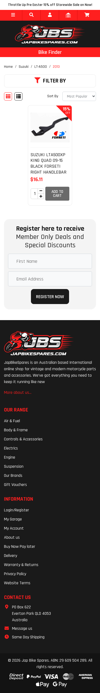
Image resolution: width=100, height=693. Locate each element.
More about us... (17, 392)
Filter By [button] (50, 80)
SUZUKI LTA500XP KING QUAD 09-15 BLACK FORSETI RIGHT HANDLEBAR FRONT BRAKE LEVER (48, 169)
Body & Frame (16, 430)
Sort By (52, 96)
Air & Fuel (12, 421)
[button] (13, 15)
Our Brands (13, 475)
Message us (22, 628)
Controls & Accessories (23, 439)
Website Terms (17, 583)
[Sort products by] (79, 96)
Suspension (13, 466)
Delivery (10, 556)
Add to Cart (57, 193)
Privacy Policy (15, 574)
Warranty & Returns (21, 565)
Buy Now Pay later (19, 546)
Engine (9, 457)
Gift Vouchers (15, 485)
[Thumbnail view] (8, 96)
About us (12, 537)
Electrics (11, 448)
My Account (14, 528)
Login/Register (16, 510)
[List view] (18, 96)
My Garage (13, 519)
